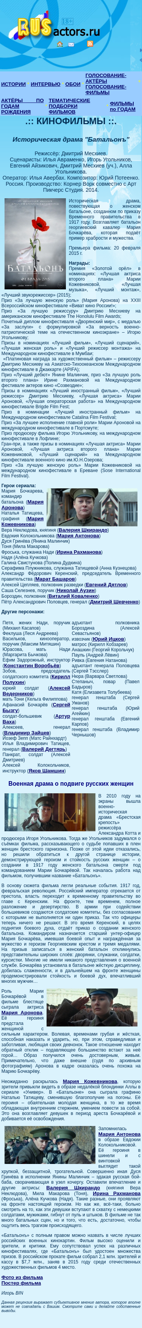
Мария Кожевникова (23, 521)
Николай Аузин (76, 590)
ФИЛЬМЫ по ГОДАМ (123, 106)
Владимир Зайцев (27, 733)
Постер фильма (21, 1283)
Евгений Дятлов (106, 584)
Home (60, 44)
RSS (90, 44)
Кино (55, 24)
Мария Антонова (78, 535)
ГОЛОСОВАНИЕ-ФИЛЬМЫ (106, 89)
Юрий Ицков (108, 639)
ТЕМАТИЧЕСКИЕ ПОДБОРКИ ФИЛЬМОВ (69, 106)
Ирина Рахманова (79, 552)
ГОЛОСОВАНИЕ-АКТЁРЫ (106, 78)
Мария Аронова (23, 504)
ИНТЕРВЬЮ (45, 84)
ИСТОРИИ (13, 84)
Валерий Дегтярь (44, 749)
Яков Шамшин (46, 771)
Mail (71, 45)
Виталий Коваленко (73, 596)
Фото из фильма (22, 1277)
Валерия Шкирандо (83, 530)
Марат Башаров (55, 579)
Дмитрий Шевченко (114, 602)
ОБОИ (73, 84)
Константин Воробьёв (31, 665)
